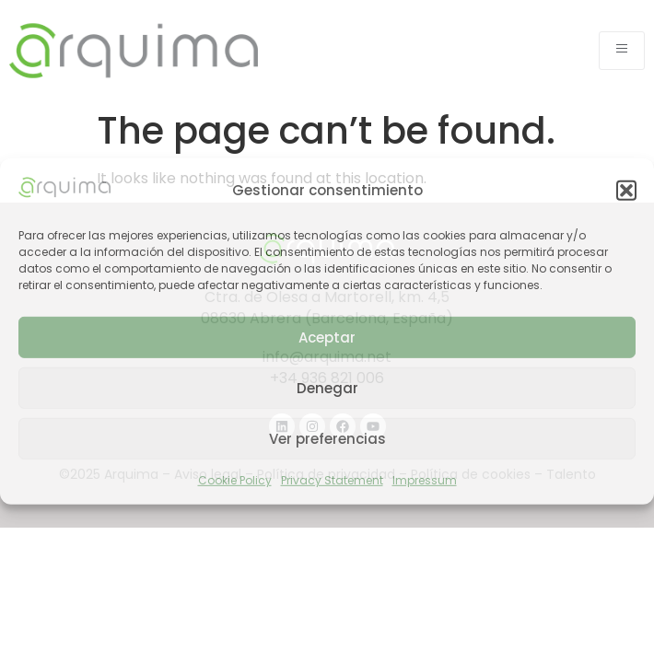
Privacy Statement (332, 480)
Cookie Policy (235, 480)
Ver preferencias (327, 438)
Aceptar (327, 337)
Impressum (424, 480)
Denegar (327, 388)
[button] (626, 190)
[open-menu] (622, 50)
